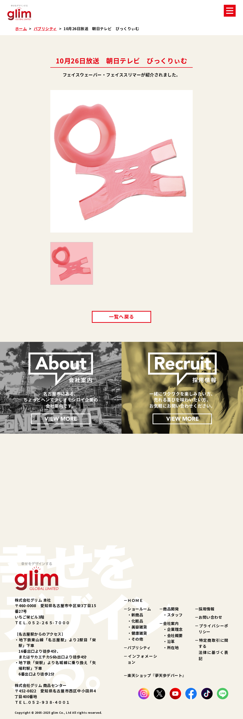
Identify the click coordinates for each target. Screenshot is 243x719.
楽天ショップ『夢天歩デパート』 (156, 675)
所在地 (173, 647)
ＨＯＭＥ (135, 600)
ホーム (21, 28)
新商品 (137, 615)
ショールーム (139, 609)
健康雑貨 (139, 633)
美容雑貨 (139, 627)
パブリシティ (45, 28)
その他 (137, 639)
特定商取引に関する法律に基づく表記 (213, 649)
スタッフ (175, 615)
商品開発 (171, 609)
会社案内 (171, 623)
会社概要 (175, 635)
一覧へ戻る (121, 316)
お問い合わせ (210, 617)
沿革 (171, 641)
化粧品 (137, 621)
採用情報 (206, 609)
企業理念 (175, 629)
